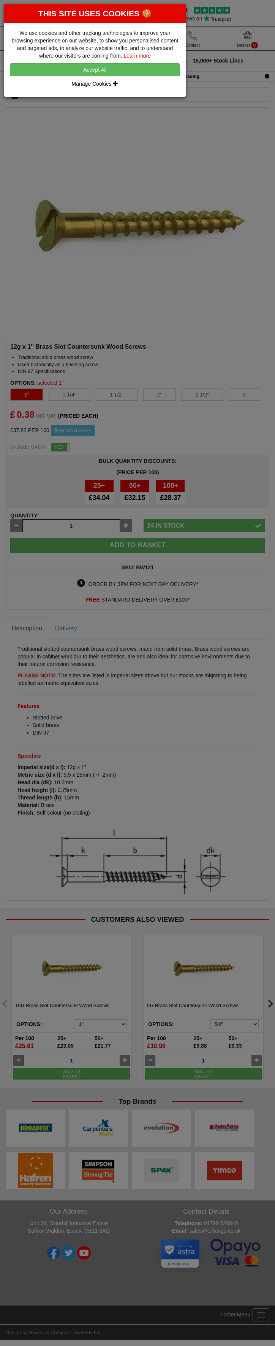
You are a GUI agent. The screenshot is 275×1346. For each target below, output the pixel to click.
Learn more (137, 56)
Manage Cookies (95, 84)
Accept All (94, 70)
